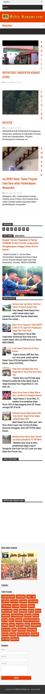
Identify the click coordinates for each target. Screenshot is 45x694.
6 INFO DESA (32, 601)
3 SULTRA (5, 601)
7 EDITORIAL (6, 606)
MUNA (27, 624)
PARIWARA (22, 629)
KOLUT (11, 620)
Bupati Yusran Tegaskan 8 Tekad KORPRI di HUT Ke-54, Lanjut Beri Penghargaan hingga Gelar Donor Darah (27, 327)
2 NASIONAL (20, 596)
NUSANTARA (35, 624)
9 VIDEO (24, 606)
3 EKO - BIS (31, 596)
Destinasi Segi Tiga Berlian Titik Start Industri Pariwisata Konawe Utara (26, 305)
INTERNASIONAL (17, 615)
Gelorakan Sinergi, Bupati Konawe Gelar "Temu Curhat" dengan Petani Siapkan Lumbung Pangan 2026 (26, 416)
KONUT (11, 624)
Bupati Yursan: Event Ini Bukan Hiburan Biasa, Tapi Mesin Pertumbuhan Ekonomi (27, 394)
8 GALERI (15, 606)
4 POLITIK (14, 601)
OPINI (14, 629)
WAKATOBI (15, 639)
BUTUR (38, 610)
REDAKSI (5, 634)
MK (39, 689)
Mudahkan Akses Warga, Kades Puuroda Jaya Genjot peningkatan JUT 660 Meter (27, 438)
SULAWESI (34, 634)
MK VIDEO (19, 624)
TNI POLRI (5, 639)
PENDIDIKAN (31, 629)
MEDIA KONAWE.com (22, 689)
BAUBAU (31, 606)
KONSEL (4, 624)
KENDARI (28, 615)
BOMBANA (23, 610)
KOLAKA (36, 615)
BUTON (31, 610)
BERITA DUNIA (7, 610)
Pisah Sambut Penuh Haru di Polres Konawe (25, 350)
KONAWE (19, 620)
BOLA (16, 610)
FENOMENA (5, 615)
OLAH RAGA (6, 629)
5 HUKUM (23, 601)
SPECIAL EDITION (23, 634)
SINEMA (12, 634)
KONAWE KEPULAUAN (31, 620)
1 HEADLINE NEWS (8, 596)
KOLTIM (4, 620)
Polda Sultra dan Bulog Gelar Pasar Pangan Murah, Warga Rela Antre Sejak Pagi (26, 371)
